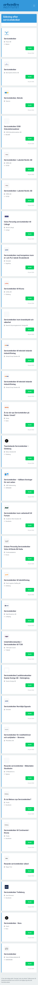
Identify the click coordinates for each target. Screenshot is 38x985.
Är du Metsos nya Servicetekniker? (17, 799)
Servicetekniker (10, 39)
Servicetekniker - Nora (12, 923)
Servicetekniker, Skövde (13, 98)
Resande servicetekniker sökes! (16, 864)
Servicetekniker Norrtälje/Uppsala (17, 706)
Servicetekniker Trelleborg (14, 892)
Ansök (29, 48)
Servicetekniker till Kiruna (14, 289)
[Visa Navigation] (34, 5)
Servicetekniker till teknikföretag (16, 580)
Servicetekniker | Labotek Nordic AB (18, 160)
